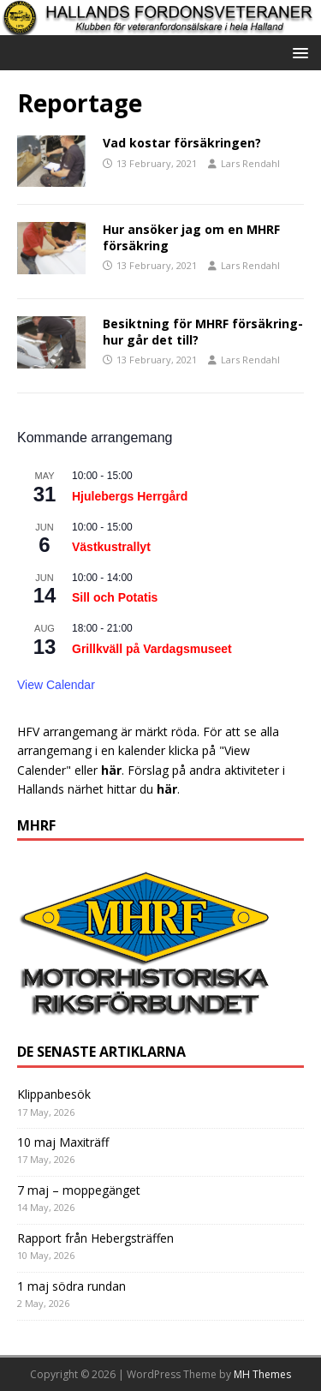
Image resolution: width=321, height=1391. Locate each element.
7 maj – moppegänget (78, 1190)
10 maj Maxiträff (63, 1142)
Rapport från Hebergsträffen (95, 1238)
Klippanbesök (54, 1094)
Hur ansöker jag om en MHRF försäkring (191, 237)
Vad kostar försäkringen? (182, 143)
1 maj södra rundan (71, 1286)
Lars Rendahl (250, 163)
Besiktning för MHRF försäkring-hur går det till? (203, 331)
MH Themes (262, 1374)
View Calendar (56, 685)
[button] (297, 51)
